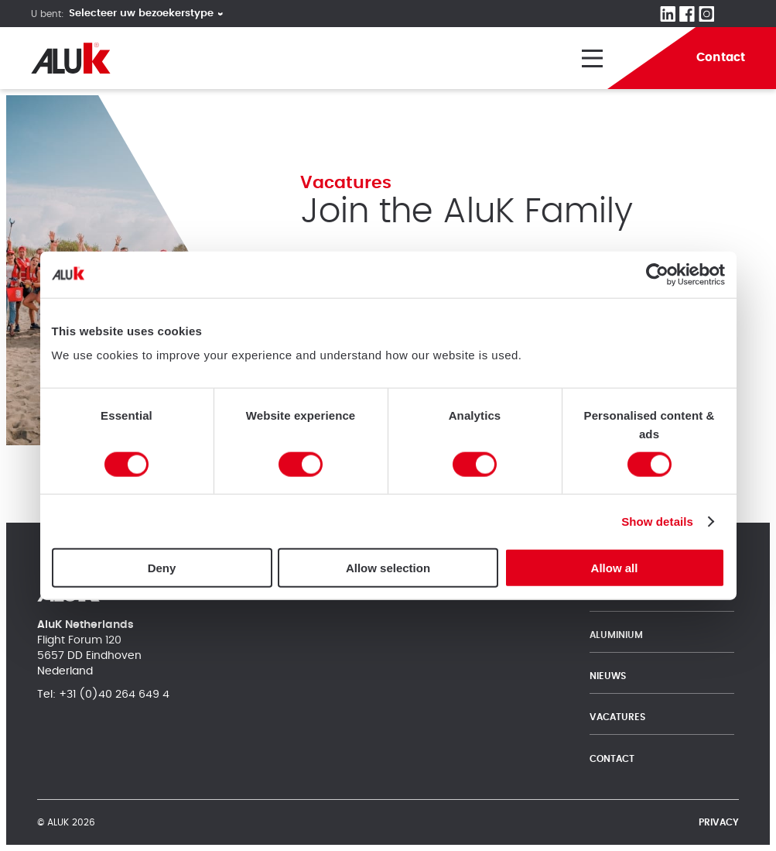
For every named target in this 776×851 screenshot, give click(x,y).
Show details (657, 520)
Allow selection (388, 568)
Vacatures (617, 717)
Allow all (614, 568)
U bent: (47, 14)
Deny (162, 568)
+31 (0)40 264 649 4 (114, 694)
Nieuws (608, 676)
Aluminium (616, 635)
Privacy (719, 822)
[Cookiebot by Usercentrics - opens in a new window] (657, 274)
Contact (612, 758)
